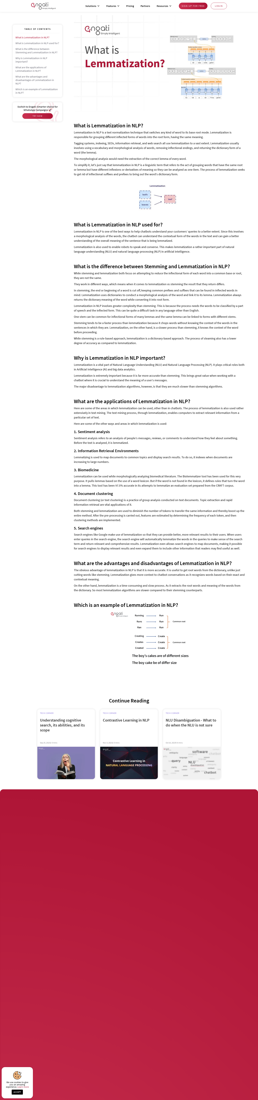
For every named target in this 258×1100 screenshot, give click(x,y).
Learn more (23, 1086)
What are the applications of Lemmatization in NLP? (30, 69)
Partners (145, 6)
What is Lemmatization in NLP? (32, 37)
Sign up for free (193, 5)
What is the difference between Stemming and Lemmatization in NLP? (36, 50)
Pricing (130, 6)
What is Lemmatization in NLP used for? (37, 43)
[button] (92, 6)
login (219, 5)
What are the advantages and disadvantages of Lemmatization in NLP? (34, 80)
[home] (43, 5)
